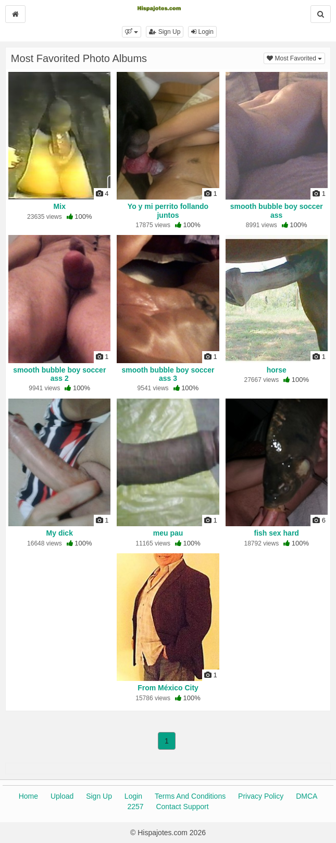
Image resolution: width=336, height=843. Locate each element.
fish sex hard (276, 533)
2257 (135, 806)
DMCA (306, 796)
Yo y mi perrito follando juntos (168, 210)
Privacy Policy (260, 796)
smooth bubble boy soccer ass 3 (167, 374)
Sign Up (164, 31)
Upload (62, 796)
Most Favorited (296, 57)
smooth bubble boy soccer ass (276, 210)
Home (28, 796)
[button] (131, 32)
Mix (60, 206)
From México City (168, 688)
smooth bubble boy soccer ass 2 (59, 374)
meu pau (168, 533)
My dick (59, 533)
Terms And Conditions (190, 796)
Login (202, 31)
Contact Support (182, 806)
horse (277, 370)
